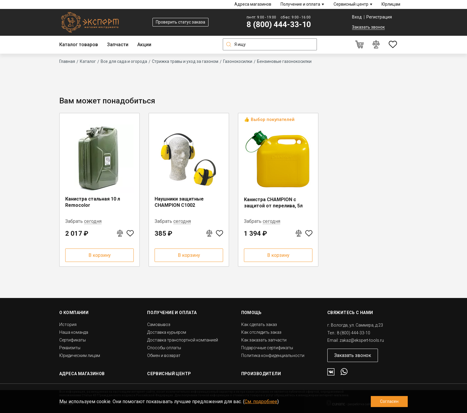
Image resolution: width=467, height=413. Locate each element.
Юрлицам (391, 4)
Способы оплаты (164, 347)
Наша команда (73, 332)
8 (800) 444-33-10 (279, 24)
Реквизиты (69, 347)
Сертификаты (72, 340)
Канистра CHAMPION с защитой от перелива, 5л (273, 203)
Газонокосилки (237, 61)
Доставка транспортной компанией (182, 340)
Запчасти (117, 44)
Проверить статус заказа (180, 22)
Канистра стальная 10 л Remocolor (92, 202)
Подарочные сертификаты (267, 347)
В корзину (99, 255)
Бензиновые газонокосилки (284, 61)
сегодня (93, 221)
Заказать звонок (368, 27)
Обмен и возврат (163, 355)
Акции (144, 44)
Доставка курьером (166, 332)
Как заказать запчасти (264, 340)
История (68, 324)
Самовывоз (158, 324)
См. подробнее (261, 401)
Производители (261, 373)
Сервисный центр (351, 4)
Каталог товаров (78, 44)
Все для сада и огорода (124, 61)
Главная (67, 61)
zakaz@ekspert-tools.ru (362, 340)
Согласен (389, 401)
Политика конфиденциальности (272, 355)
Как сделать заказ (259, 324)
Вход (357, 17)
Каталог (88, 61)
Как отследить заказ (261, 332)
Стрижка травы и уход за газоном (185, 61)
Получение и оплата (300, 4)
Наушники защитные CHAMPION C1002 (179, 202)
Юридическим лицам (79, 355)
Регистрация (379, 17)
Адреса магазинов (252, 4)
